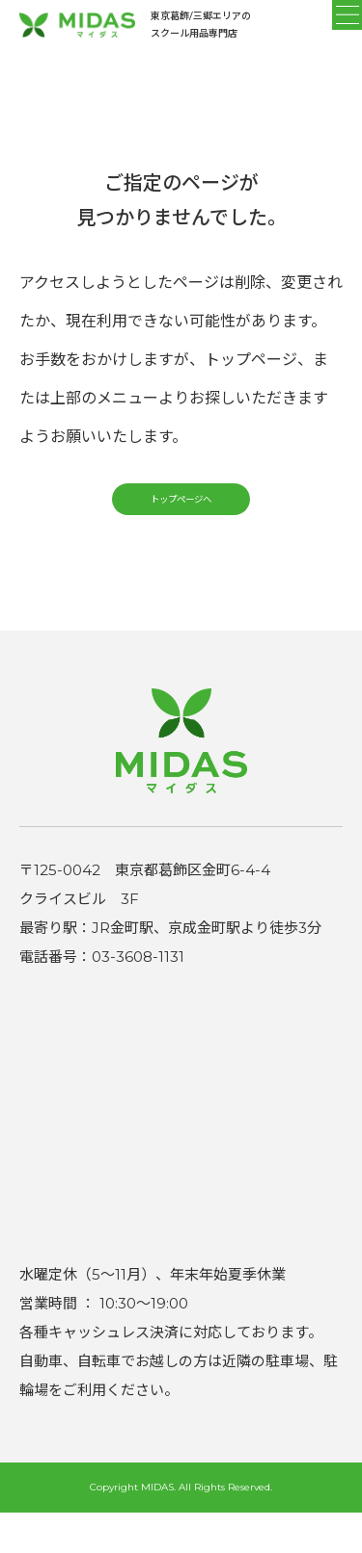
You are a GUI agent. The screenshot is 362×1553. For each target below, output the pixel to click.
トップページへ (181, 528)
